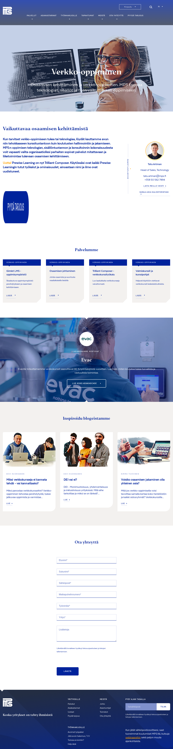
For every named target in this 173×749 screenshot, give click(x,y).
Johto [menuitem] (102, 678)
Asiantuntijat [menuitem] (105, 682)
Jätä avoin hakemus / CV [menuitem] (79, 711)
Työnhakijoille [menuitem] (69, 17)
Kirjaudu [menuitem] (128, 7)
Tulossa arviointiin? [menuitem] (76, 715)
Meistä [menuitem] (101, 17)
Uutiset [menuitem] (71, 686)
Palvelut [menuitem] (31, 17)
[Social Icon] (144, 741)
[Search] (151, 7)
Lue (9, 478)
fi (159, 7)
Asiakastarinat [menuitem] (49, 17)
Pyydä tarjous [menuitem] (135, 17)
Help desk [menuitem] (72, 719)
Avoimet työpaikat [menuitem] (76, 707)
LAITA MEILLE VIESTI (155, 173)
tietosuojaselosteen (90, 623)
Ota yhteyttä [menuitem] (116, 17)
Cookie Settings (36, 741)
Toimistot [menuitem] (104, 686)
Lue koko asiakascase (86, 358)
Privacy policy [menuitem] (21, 741)
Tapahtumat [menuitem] (87, 17)
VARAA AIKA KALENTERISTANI (154, 180)
